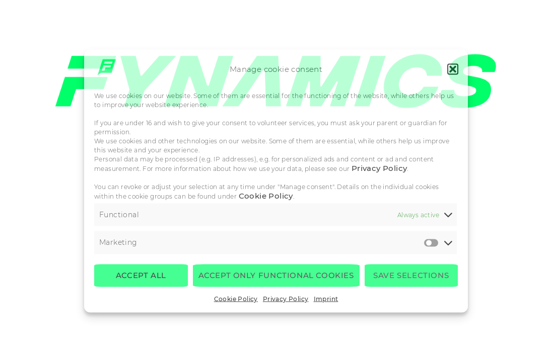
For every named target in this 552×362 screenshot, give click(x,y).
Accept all (141, 275)
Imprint (326, 298)
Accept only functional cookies (276, 275)
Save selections (411, 275)
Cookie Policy (266, 195)
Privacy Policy (379, 167)
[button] (453, 69)
